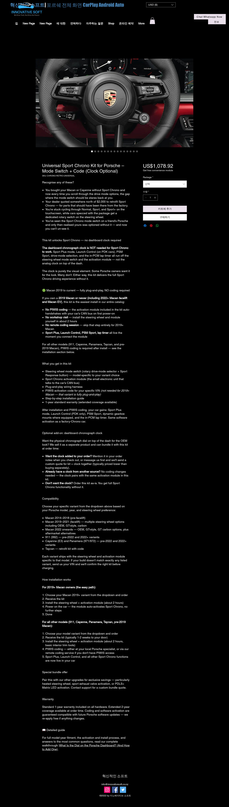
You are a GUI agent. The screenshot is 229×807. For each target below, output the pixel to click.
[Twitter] (123, 790)
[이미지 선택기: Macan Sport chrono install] (95, 151)
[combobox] (165, 184)
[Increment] (155, 197)
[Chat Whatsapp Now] (210, 16)
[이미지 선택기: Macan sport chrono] (101, 151)
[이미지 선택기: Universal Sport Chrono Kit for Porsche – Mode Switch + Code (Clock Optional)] (137, 151)
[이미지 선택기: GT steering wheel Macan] (117, 151)
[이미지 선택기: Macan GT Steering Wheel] (121, 151)
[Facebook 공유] (145, 226)
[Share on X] (163, 226)
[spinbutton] (150, 197)
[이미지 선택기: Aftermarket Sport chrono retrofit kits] (114, 151)
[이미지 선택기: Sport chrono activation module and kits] (133, 151)
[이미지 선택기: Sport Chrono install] (98, 151)
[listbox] (161, 4)
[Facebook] (115, 790)
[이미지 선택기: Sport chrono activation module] (108, 151)
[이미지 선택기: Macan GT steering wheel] (127, 151)
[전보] (217, 21)
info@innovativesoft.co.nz (114, 784)
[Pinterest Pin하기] (151, 226)
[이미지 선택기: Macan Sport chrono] (92, 151)
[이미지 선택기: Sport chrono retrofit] (130, 151)
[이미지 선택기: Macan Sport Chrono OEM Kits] (104, 151)
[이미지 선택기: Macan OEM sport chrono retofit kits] (111, 151)
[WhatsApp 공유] (157, 226)
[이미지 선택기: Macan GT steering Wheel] (124, 151)
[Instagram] (107, 790)
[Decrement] (145, 197)
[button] (161, 4)
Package (148, 177)
